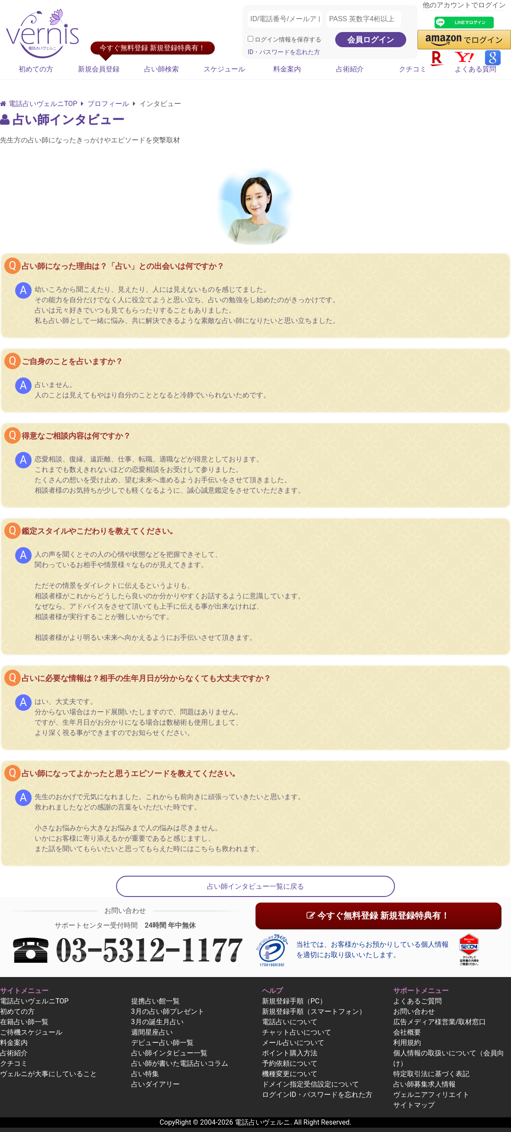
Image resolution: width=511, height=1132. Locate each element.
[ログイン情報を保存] (250, 39)
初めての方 (36, 69)
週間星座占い (152, 1032)
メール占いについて (293, 1042)
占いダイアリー (155, 1084)
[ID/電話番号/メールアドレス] (285, 19)
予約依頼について (289, 1063)
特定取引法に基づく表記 (431, 1074)
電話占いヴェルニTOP (34, 1001)
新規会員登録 (99, 69)
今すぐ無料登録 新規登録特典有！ (378, 916)
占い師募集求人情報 (424, 1084)
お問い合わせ (414, 1011)
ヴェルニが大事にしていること (48, 1074)
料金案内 (287, 69)
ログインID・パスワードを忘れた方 (317, 1094)
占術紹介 (350, 69)
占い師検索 (161, 69)
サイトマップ (414, 1105)
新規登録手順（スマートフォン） (314, 1011)
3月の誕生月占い (157, 1022)
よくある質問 (475, 69)
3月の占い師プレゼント (167, 1011)
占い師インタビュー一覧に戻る (255, 886)
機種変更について (289, 1074)
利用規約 (407, 1042)
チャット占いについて (296, 1032)
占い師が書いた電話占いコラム (179, 1063)
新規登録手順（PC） (294, 1001)
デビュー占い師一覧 (162, 1042)
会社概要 (407, 1032)
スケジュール (224, 69)
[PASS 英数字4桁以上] (364, 19)
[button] (464, 39)
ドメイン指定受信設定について (310, 1084)
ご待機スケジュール (31, 1032)
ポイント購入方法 (289, 1053)
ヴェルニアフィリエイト (431, 1094)
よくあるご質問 (417, 1001)
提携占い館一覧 (155, 1001)
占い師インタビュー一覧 (169, 1053)
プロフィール (105, 104)
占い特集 (145, 1074)
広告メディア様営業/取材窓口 (439, 1022)
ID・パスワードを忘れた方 (284, 52)
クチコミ (413, 69)
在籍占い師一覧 (24, 1022)
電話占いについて (289, 1022)
